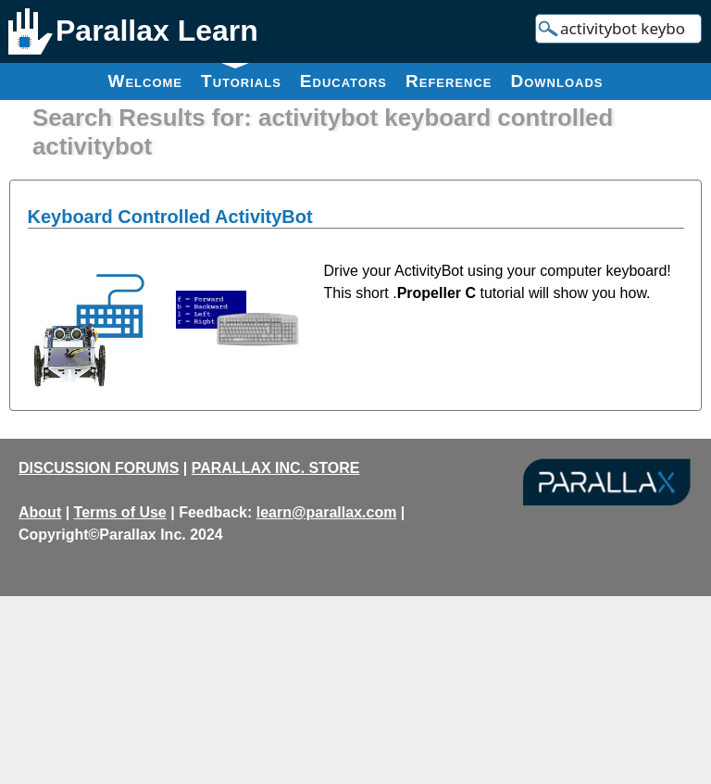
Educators (343, 81)
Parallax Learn (157, 30)
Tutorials (241, 77)
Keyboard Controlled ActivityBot (170, 216)
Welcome (144, 81)
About (40, 512)
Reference (449, 81)
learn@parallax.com (326, 512)
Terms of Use (120, 512)
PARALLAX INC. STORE (276, 468)
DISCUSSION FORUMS (99, 468)
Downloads (557, 81)
